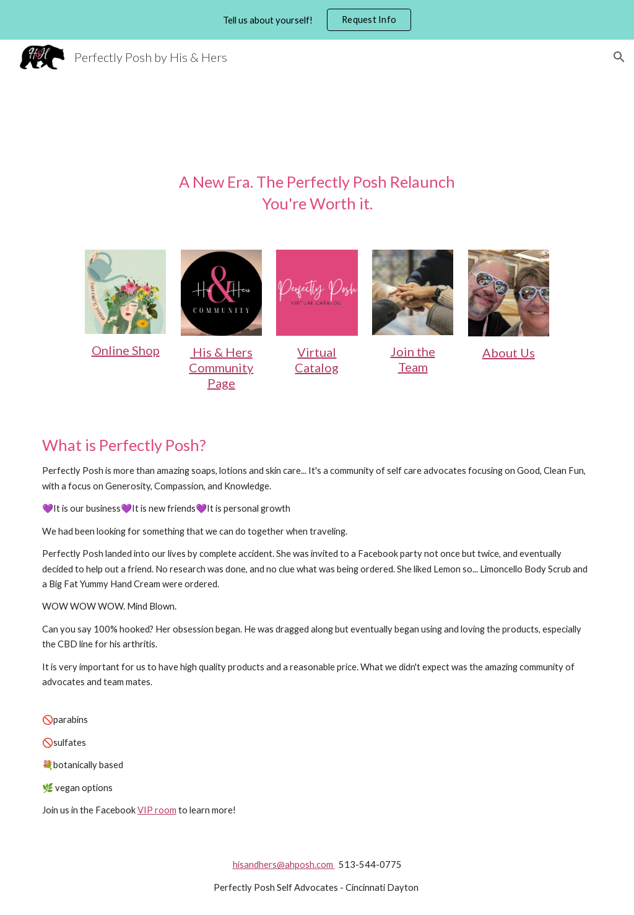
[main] (317, 193)
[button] (619, 57)
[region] (317, 20)
